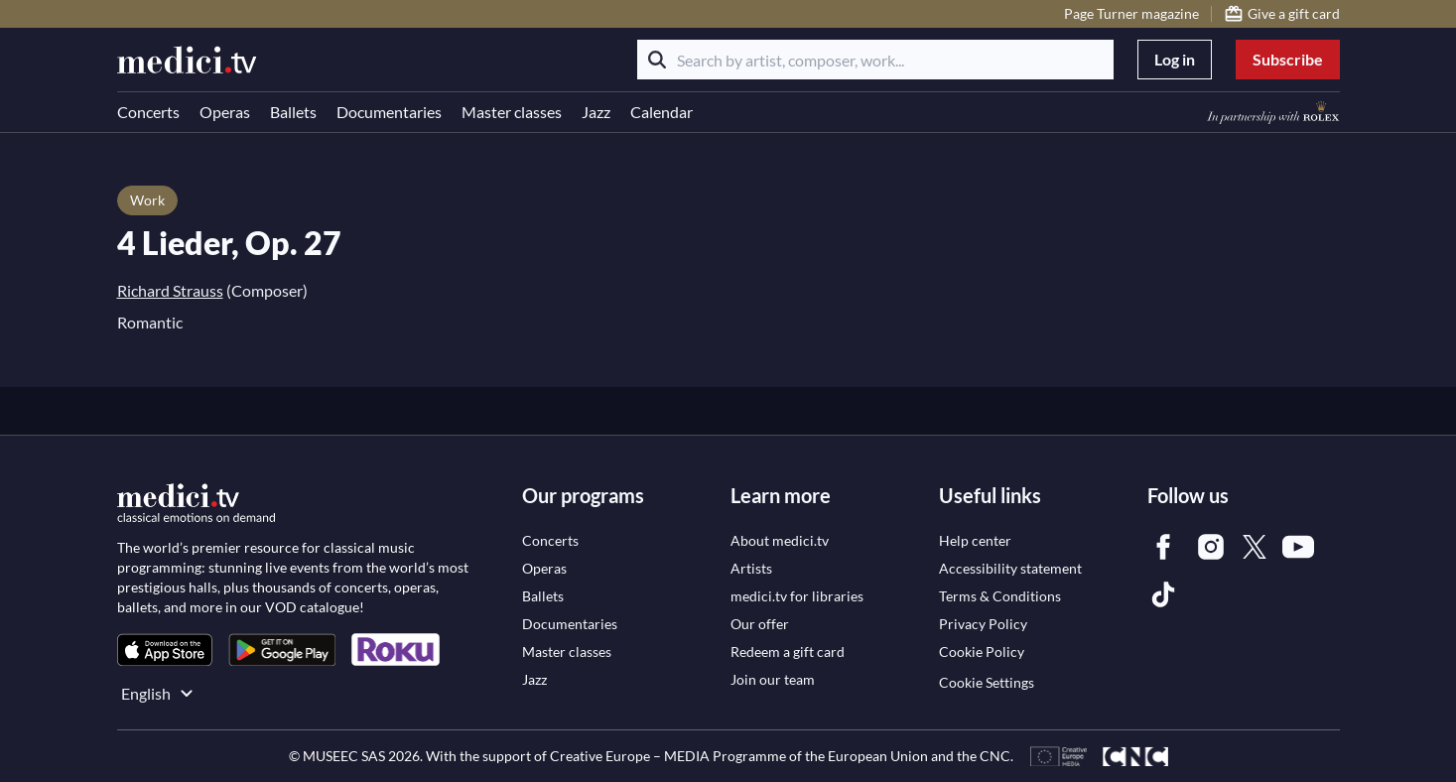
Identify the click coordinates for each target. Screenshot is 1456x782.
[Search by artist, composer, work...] (875, 59)
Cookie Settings (986, 682)
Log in (1174, 59)
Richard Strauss (170, 290)
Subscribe (1288, 59)
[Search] (657, 59)
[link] (164, 649)
